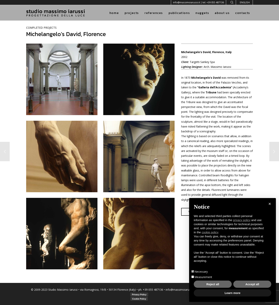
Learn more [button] (232, 293)
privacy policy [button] (242, 220)
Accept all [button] (252, 284)
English (245, 2)
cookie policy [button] (210, 232)
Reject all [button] (212, 284)
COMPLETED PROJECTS (41, 27)
